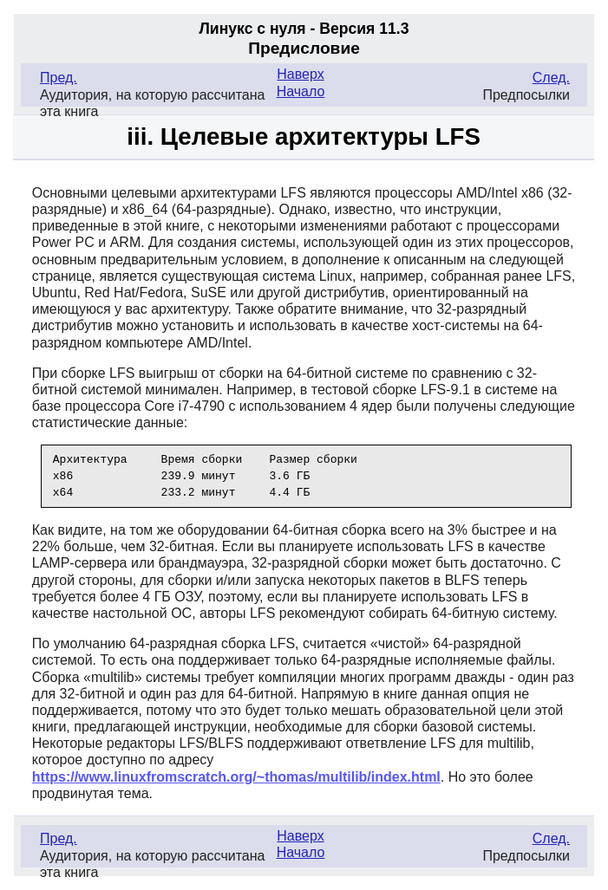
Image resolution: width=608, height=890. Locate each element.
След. (551, 77)
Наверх (300, 74)
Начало (301, 91)
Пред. (58, 77)
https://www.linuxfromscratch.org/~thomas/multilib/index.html (236, 777)
